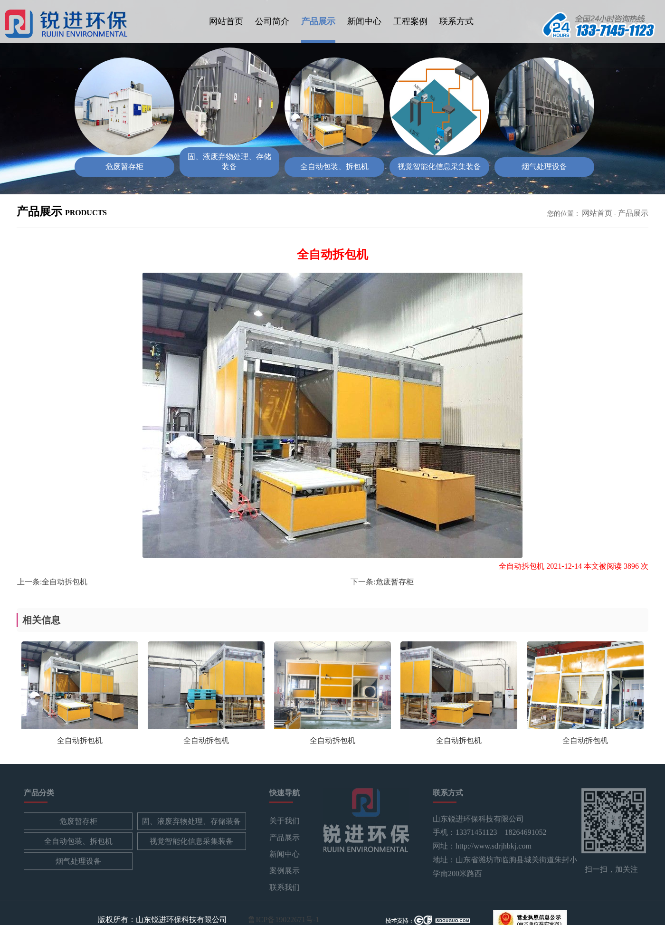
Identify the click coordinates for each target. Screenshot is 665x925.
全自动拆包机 (64, 582)
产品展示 (318, 21)
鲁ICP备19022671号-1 (283, 919)
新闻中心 (364, 21)
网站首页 (226, 21)
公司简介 (272, 21)
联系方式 (456, 21)
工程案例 (410, 21)
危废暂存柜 (395, 582)
